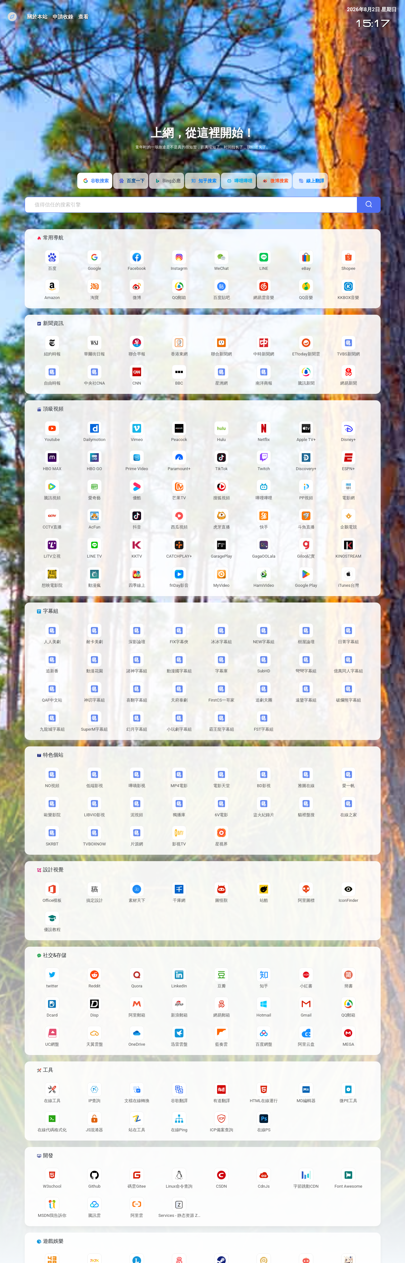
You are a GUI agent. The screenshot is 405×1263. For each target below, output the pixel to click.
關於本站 (37, 17)
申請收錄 (63, 17)
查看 (83, 17)
